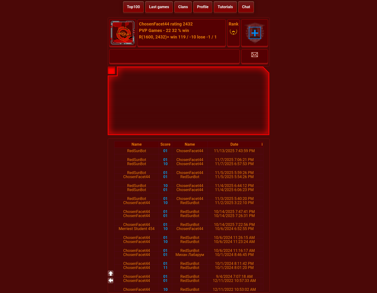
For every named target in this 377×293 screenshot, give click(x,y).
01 (165, 151)
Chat (246, 7)
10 (165, 164)
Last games (159, 7)
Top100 (133, 7)
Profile (203, 7)
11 (165, 267)
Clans (183, 7)
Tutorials (225, 7)
